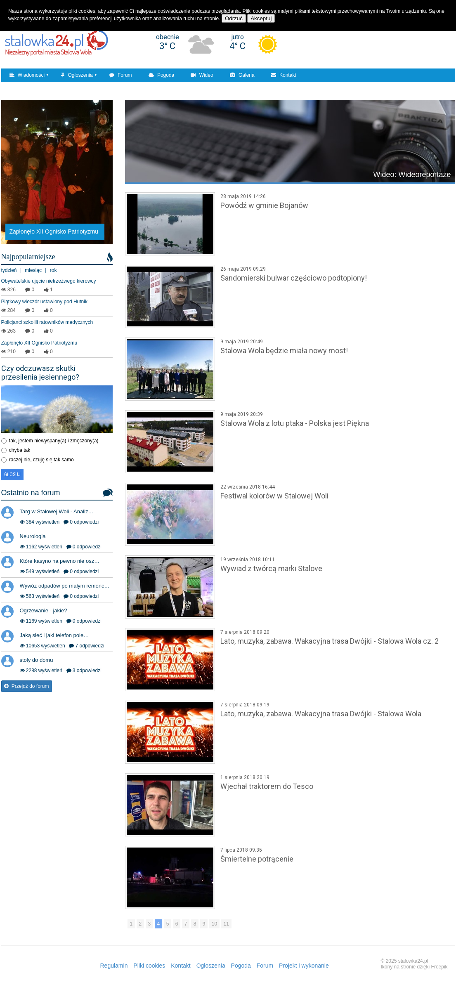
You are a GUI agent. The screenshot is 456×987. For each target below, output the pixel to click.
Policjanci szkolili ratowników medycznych (47, 322)
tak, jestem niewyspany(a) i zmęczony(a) (54, 441)
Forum (120, 75)
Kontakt (283, 75)
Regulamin (114, 965)
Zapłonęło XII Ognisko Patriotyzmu (39, 343)
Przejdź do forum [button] (26, 686)
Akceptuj (261, 18)
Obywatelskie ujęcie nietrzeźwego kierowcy (48, 281)
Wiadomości (27, 75)
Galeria (242, 75)
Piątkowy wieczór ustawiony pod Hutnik (44, 302)
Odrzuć (234, 18)
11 (226, 924)
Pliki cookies (149, 965)
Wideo (202, 75)
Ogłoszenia (76, 75)
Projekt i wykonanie (304, 965)
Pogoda (162, 75)
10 (214, 924)
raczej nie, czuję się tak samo (41, 460)
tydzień (9, 270)
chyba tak (19, 450)
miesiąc (33, 270)
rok (53, 270)
